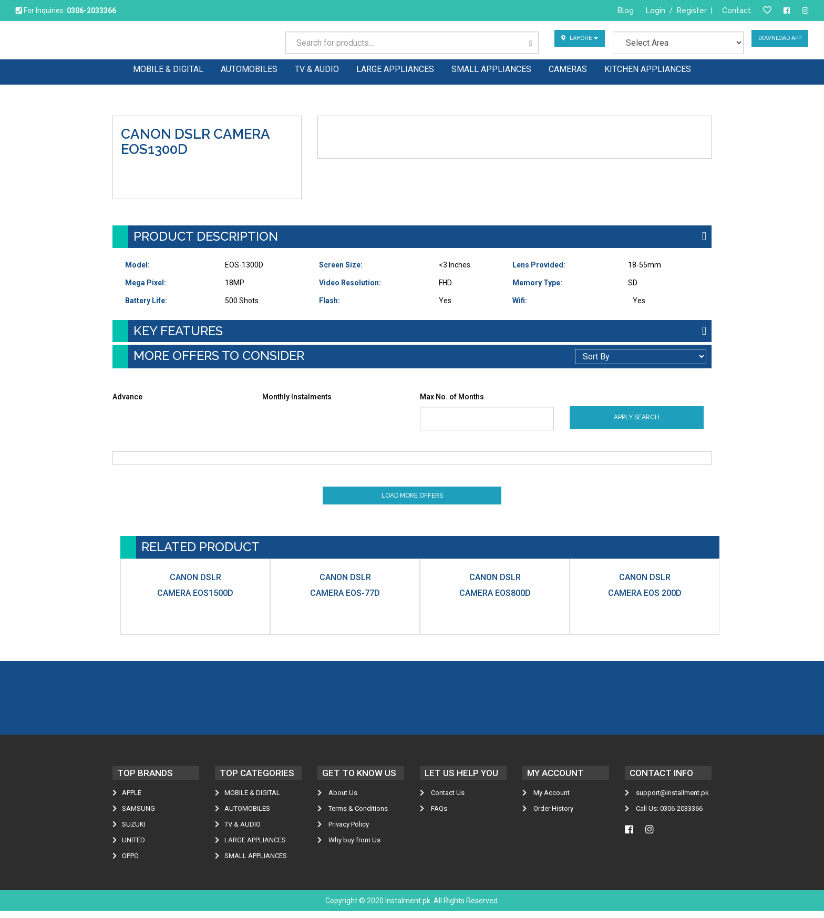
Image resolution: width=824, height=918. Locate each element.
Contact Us (442, 799)
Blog (625, 10)
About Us (337, 799)
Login (655, 10)
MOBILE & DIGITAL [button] (168, 69)
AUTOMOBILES (242, 815)
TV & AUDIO (238, 831)
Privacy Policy (343, 831)
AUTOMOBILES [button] (249, 69)
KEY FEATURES (178, 330)
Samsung (133, 815)
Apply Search (637, 417)
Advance (127, 397)
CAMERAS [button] (568, 69)
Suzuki (129, 831)
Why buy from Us (348, 847)
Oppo (125, 863)
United (128, 847)
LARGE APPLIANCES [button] (395, 69)
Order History (547, 815)
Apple (126, 799)
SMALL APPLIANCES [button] (491, 69)
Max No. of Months (452, 397)
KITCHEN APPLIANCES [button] (647, 69)
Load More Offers (412, 499)
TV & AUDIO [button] (317, 69)
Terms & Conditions (352, 815)
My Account (546, 799)
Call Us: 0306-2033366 (664, 815)
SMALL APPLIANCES (251, 863)
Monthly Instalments (297, 397)
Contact (736, 10)
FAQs (433, 815)
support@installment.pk (667, 799)
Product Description (205, 236)
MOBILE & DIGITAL (247, 799)
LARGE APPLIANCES (250, 847)
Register (692, 10)
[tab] (412, 236)
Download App (776, 42)
